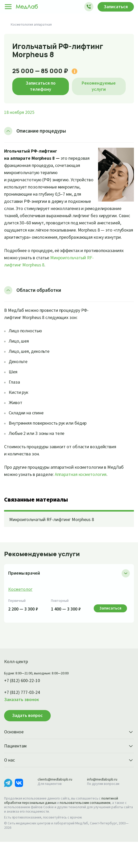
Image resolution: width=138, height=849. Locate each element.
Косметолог (20, 596)
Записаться (114, 6)
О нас (69, 768)
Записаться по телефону (40, 86)
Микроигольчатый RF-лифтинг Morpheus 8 (54, 527)
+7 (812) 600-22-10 (24, 688)
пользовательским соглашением (89, 810)
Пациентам (69, 753)
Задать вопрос (27, 722)
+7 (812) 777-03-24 (24, 699)
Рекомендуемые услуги (98, 86)
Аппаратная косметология (85, 481)
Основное (69, 739)
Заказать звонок (22, 707)
